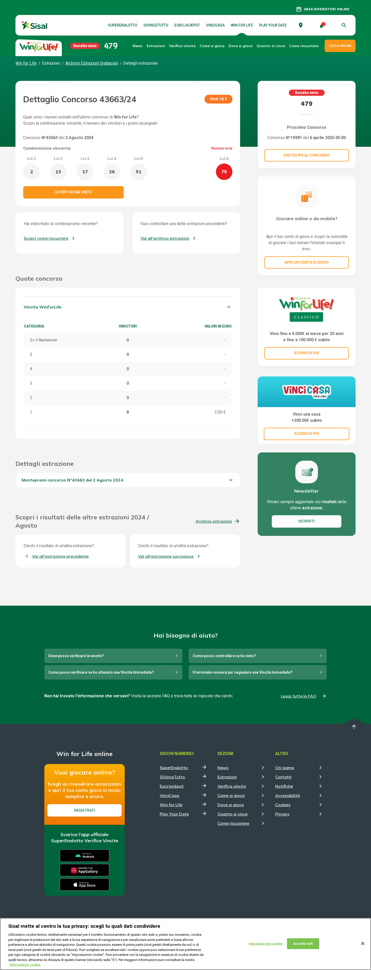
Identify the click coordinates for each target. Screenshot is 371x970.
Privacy (282, 814)
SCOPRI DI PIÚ (306, 353)
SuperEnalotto (122, 25)
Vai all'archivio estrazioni (164, 238)
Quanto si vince (232, 814)
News (137, 46)
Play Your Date (273, 25)
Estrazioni (227, 776)
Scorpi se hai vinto (73, 192)
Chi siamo (284, 767)
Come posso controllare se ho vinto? (224, 656)
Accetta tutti (303, 947)
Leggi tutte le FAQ (298, 696)
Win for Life (242, 25)
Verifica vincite (182, 46)
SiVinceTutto (156, 25)
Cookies (282, 804)
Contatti (283, 776)
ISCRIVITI (306, 521)
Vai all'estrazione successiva (165, 556)
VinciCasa (215, 25)
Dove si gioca (240, 46)
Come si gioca (230, 795)
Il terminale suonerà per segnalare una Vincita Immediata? (242, 672)
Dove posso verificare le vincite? (76, 656)
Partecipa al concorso (307, 155)
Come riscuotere (303, 46)
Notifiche (284, 786)
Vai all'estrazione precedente (60, 556)
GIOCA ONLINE (340, 46)
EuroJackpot (187, 25)
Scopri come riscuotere (46, 238)
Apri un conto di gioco (306, 262)
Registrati (84, 810)
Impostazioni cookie (266, 947)
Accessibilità (287, 795)
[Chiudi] (362, 946)
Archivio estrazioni (214, 521)
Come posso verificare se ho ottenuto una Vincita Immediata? (101, 672)
